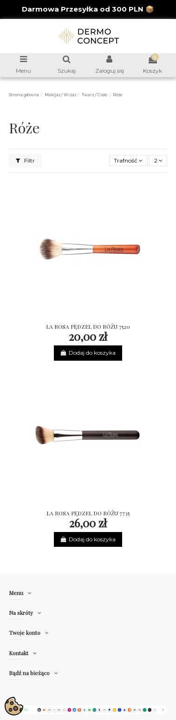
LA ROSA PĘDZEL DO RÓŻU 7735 (88, 513)
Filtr (25, 160)
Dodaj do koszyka (88, 352)
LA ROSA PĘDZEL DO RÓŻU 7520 (88, 326)
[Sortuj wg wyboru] (128, 161)
